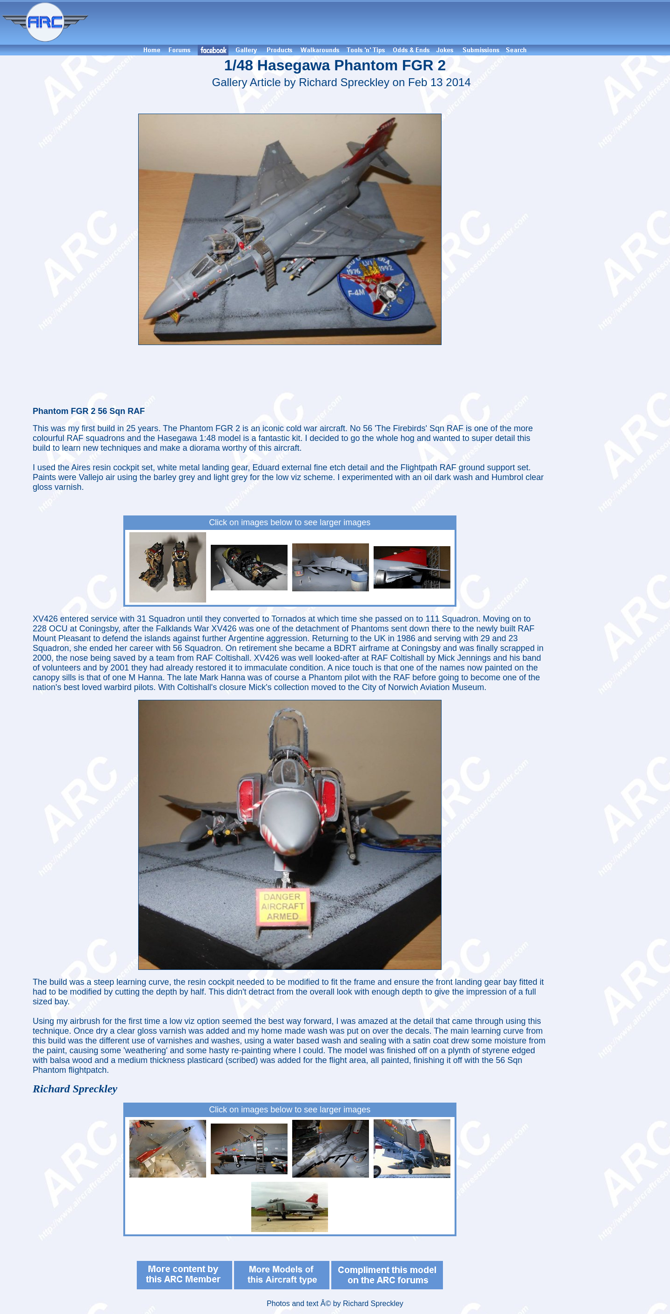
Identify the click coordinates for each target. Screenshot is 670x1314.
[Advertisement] (380, 22)
